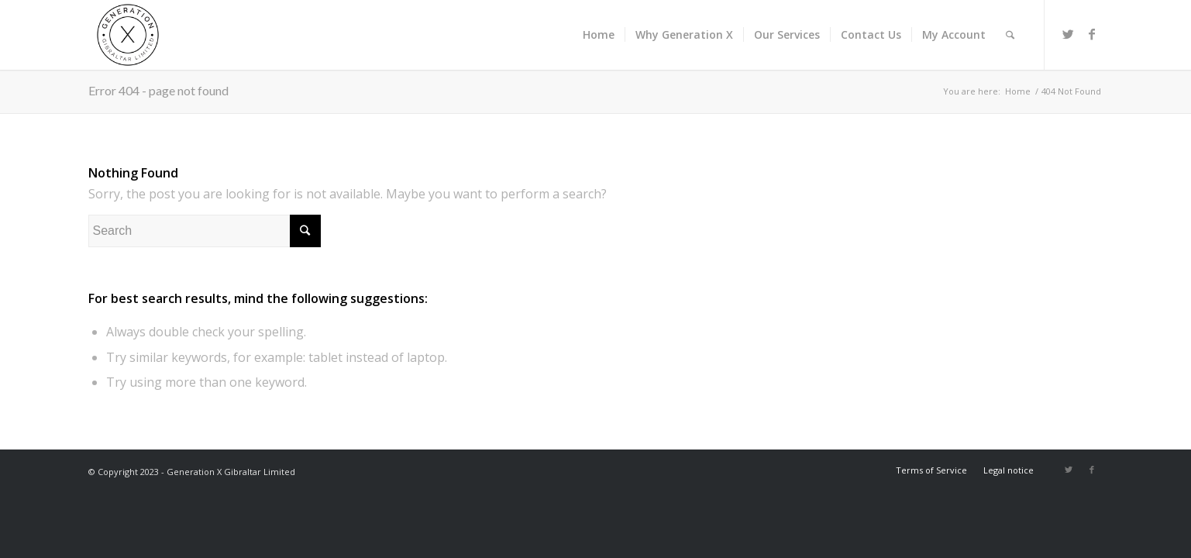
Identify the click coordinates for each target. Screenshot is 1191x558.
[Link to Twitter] (1068, 34)
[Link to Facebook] (1091, 34)
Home (1018, 91)
